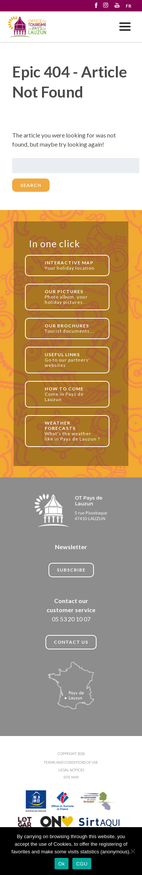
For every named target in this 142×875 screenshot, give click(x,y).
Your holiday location (73, 265)
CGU (81, 864)
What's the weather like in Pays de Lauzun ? (73, 431)
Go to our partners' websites (73, 360)
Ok (61, 864)
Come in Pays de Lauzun (73, 394)
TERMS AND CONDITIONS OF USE (71, 762)
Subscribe (71, 570)
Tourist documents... (73, 328)
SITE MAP (71, 777)
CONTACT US (71, 642)
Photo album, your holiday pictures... (73, 297)
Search (30, 185)
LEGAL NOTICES (71, 770)
